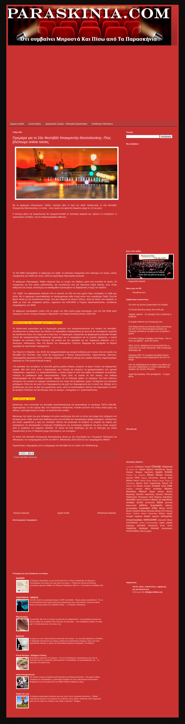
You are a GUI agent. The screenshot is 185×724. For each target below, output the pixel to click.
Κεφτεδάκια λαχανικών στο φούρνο (44, 658)
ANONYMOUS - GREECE (27, 597)
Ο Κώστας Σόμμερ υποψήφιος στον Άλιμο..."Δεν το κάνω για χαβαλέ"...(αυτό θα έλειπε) (150, 339)
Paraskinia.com (139, 292)
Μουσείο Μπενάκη (164, 494)
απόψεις (130, 502)
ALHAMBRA (130, 467)
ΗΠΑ (137, 477)
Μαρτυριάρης (22, 617)
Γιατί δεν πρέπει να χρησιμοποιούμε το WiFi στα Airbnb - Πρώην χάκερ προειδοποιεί (63, 600)
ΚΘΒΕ (169, 486)
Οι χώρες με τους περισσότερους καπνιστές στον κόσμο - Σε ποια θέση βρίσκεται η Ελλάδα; (66, 638)
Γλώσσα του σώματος (135, 475)
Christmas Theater (143, 467)
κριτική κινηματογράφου (148, 523)
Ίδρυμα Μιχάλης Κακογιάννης (152, 469)
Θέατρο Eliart (166, 478)
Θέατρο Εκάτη (145, 481)
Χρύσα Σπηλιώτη (143, 500)
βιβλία (160, 502)
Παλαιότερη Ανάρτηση (106, 513)
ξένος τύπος (166, 525)
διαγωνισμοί (131, 505)
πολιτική (155, 528)
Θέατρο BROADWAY (149, 478)
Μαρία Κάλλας (157, 492)
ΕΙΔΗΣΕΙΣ (20, 578)
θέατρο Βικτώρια (147, 511)
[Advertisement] (58, 67)
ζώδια (154, 508)
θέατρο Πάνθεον (133, 513)
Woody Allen (133, 469)
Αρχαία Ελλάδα (163, 472)
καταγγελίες (166, 516)
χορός (148, 531)
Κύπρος (139, 489)
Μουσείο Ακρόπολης (145, 494)
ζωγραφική (144, 508)
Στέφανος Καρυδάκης (163, 497)
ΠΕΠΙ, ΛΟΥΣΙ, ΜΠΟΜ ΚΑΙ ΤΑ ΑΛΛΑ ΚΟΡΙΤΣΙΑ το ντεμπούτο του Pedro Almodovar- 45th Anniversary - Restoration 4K (150, 348)
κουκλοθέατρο (132, 523)
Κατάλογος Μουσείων (102, 124)
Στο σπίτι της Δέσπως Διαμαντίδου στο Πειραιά (148, 305)
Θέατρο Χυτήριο (144, 486)
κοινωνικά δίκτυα (165, 520)
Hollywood (167, 466)
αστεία (140, 502)
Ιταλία (163, 486)
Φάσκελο (20, 636)
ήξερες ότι (156, 499)
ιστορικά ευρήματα (134, 516)
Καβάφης (129, 489)
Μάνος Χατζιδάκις (153, 489)
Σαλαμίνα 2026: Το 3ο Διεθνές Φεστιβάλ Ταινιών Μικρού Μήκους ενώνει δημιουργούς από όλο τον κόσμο (149, 357)
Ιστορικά (156, 486)
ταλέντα (143, 531)
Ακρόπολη (149, 472)
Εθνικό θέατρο (155, 475)
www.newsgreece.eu (25, 675)
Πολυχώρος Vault (145, 497)
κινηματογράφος (134, 520)
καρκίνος (155, 516)
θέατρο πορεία (165, 513)
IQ (127, 469)
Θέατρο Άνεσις (132, 480)
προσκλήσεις (166, 528)
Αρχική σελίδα (17, 124)
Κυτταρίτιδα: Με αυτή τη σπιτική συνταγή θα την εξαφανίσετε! (54, 619)
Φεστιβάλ (131, 499)
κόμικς (162, 523)
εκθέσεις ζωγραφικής (150, 505)
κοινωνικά (150, 519)
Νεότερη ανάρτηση (21, 513)
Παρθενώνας (131, 497)
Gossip (156, 466)
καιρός (147, 516)
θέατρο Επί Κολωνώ (163, 511)
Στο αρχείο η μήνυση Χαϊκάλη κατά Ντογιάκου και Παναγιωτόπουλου (57, 677)
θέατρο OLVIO (165, 508)
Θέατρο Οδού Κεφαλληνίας (148, 483)
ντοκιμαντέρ (153, 525)
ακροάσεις (167, 499)
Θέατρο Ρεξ (131, 486)
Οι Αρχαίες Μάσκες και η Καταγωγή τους (145, 322)
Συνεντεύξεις (34, 124)
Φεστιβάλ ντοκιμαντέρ (28, 457)
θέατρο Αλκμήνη (133, 511)
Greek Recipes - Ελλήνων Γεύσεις (31, 655)
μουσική (141, 525)
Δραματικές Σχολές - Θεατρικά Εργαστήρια (66, 124)
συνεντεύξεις (132, 531)
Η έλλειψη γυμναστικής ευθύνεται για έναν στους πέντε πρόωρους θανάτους (60, 696)
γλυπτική (168, 502)
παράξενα (131, 528)
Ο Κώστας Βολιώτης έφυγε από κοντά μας (146, 309)
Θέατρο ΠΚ (167, 483)
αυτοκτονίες (150, 502)
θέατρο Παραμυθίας (149, 513)
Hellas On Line (22, 694)
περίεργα (143, 528)
